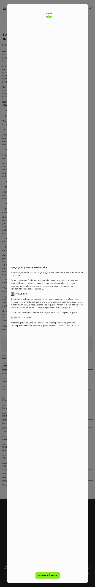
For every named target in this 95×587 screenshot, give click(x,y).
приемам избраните (47, 575)
